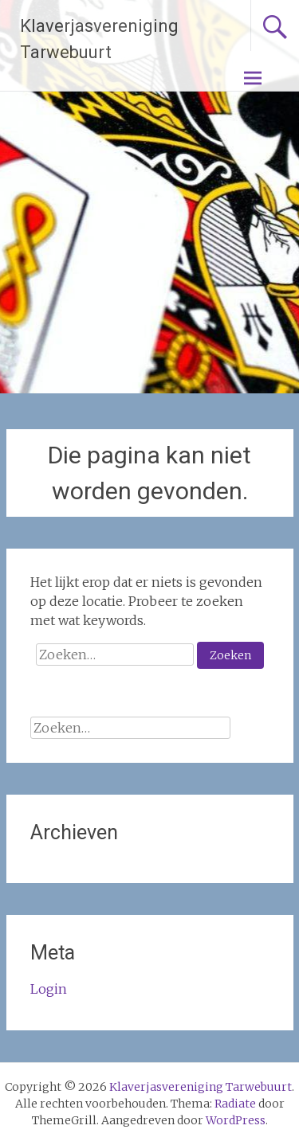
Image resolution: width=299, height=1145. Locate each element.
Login (48, 989)
